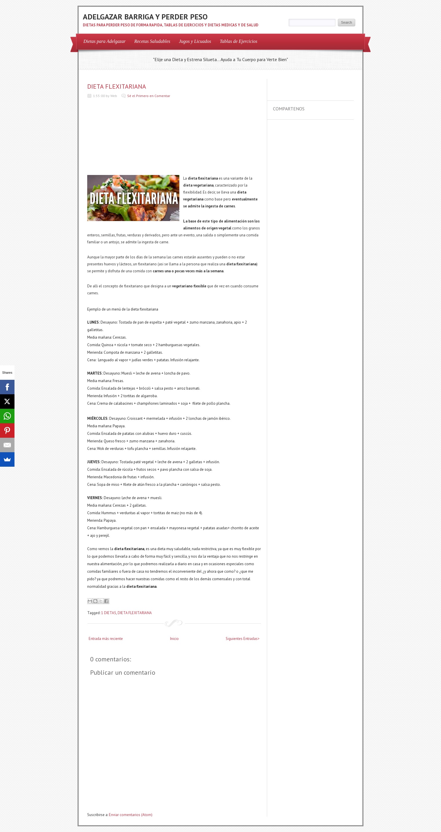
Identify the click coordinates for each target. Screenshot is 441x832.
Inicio (174, 638)
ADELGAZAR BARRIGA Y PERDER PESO (145, 16)
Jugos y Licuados (195, 41)
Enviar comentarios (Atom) (130, 814)
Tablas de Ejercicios (238, 41)
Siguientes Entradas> (243, 638)
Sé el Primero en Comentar (148, 96)
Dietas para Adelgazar (104, 41)
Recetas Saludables (152, 41)
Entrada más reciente (106, 638)
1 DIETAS (108, 612)
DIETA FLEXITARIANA (116, 86)
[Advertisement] (130, 138)
